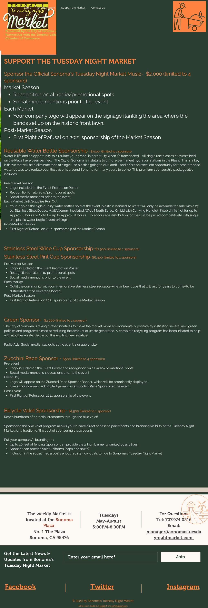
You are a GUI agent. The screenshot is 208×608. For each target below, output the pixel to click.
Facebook (20, 586)
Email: (174, 525)
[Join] (180, 557)
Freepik (102, 606)
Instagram (183, 586)
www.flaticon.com (119, 606)
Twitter (102, 586)
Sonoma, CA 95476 (49, 537)
